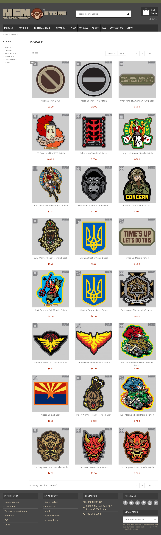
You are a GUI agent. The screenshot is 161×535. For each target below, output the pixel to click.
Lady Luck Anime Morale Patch (137, 153)
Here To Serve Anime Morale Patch (50, 205)
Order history (51, 502)
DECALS (8, 50)
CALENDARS (11, 59)
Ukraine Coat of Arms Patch (94, 310)
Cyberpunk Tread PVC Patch (94, 153)
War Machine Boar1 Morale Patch (137, 415)
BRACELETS (10, 53)
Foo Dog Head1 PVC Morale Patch (137, 467)
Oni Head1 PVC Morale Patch (94, 467)
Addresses (50, 506)
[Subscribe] (155, 520)
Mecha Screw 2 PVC (51, 100)
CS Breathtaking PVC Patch (51, 153)
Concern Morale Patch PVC (137, 205)
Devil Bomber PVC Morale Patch (50, 310)
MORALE (7, 41)
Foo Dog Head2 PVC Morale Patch (51, 467)
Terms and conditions (16, 511)
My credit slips (52, 515)
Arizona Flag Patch (50, 415)
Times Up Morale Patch (137, 258)
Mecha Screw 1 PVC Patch (94, 100)
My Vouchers (51, 520)
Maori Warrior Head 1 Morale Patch (93, 415)
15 (150, 53)
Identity (49, 511)
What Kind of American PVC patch (137, 100)
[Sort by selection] (111, 53)
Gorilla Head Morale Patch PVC (93, 205)
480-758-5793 (93, 514)
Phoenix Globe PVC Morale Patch (50, 362)
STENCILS (9, 56)
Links (7, 524)
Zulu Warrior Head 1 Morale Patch (50, 258)
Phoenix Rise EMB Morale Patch (94, 362)
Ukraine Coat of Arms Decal (94, 258)
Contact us (10, 506)
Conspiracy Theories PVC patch (137, 310)
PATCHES (9, 47)
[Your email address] (137, 520)
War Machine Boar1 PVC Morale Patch (137, 364)
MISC (7, 62)
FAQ (6, 520)
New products (12, 502)
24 (122, 53)
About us (9, 515)
